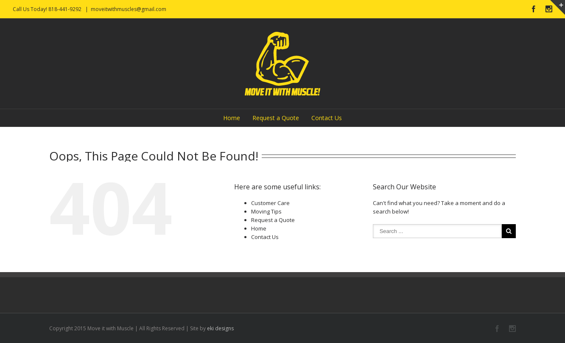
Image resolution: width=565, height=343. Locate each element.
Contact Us (326, 118)
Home (231, 118)
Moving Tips (266, 211)
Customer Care (270, 203)
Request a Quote (275, 118)
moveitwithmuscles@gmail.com (128, 9)
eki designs (220, 328)
